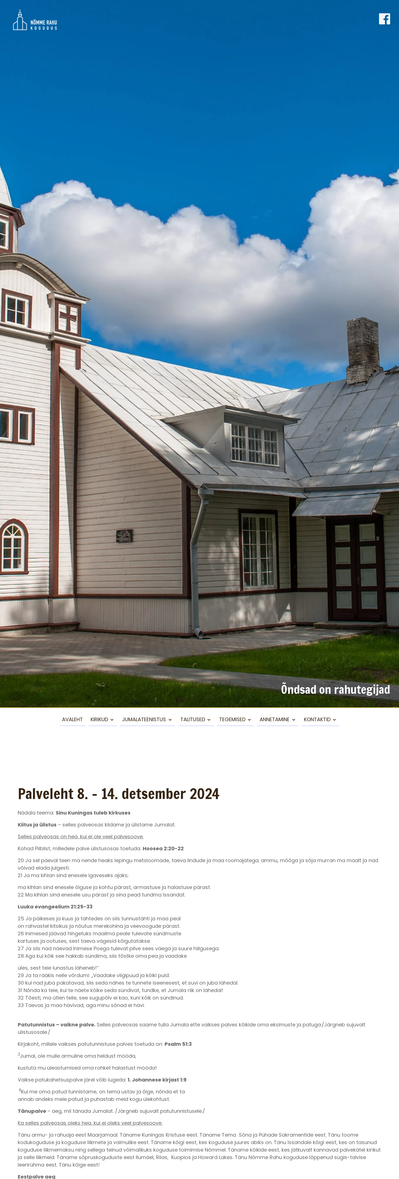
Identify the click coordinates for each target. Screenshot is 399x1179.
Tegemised (232, 719)
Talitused (192, 719)
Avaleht (72, 719)
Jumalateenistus (144, 719)
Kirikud (99, 719)
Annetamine (275, 719)
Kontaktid (317, 719)
